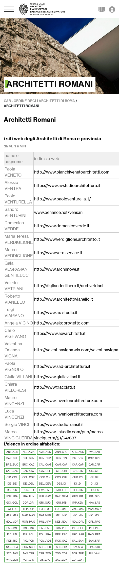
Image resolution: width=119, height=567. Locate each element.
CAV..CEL (45, 471)
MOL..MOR (12, 521)
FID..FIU (94, 490)
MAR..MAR (12, 515)
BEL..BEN (28, 458)
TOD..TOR (61, 553)
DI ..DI (77, 483)
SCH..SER (45, 547)
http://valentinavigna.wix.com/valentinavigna (76, 349)
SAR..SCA (12, 547)
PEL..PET (78, 528)
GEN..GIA (77, 496)
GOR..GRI (28, 502)
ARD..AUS (78, 452)
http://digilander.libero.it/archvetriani (68, 285)
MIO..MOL (94, 515)
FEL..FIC (78, 490)
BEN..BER (45, 458)
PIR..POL (28, 534)
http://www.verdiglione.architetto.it (67, 239)
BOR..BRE (94, 458)
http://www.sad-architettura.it (62, 366)
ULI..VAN (94, 553)
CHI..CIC (78, 471)
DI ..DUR (12, 490)
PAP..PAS (44, 528)
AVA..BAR (94, 452)
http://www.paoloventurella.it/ (62, 198)
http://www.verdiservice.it (58, 252)
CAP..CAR (94, 464)
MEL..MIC (61, 515)
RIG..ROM (28, 540)
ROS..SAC (61, 540)
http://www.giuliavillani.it (57, 376)
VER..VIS (28, 559)
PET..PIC (94, 528)
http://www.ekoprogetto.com (62, 322)
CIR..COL (12, 477)
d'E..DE (94, 477)
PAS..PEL (61, 528)
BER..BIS (61, 458)
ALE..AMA (28, 452)
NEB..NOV (61, 521)
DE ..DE (11, 483)
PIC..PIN (12, 534)
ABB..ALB (11, 452)
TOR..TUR (78, 553)
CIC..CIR (94, 471)
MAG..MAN (77, 509)
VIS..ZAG (44, 559)
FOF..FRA (11, 496)
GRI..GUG (45, 502)
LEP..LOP (28, 509)
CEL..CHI (61, 471)
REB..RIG (12, 540)
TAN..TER (28, 553)
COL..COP (29, 477)
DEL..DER (45, 483)
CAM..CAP (61, 464)
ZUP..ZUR (78, 559)
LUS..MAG (61, 509)
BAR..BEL (12, 458)
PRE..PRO (61, 534)
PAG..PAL (11, 528)
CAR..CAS (12, 471)
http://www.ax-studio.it (55, 312)
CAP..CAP (78, 464)
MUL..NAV (45, 521)
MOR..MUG (28, 521)
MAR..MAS (28, 515)
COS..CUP (61, 477)
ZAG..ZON (61, 559)
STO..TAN (12, 553)
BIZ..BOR (77, 458)
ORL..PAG (94, 521)
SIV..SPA (78, 547)
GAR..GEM (61, 496)
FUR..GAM (45, 496)
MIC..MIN (77, 515)
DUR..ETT (28, 490)
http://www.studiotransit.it (59, 424)
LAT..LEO (12, 509)
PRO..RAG (78, 534)
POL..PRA (45, 534)
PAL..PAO (28, 528)
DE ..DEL (28, 483)
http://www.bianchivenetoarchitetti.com (71, 172)
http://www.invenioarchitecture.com (68, 400)
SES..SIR (61, 547)
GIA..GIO (94, 496)
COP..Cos (45, 477)
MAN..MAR (94, 509)
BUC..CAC (29, 464)
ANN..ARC (61, 452)
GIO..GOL (12, 502)
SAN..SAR (94, 540)
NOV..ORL (78, 521)
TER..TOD (45, 553)
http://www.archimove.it (57, 269)
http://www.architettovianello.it (63, 299)
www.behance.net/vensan (58, 212)
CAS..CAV (28, 471)
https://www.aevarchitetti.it (60, 333)
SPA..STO (94, 547)
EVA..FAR (44, 490)
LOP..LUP (45, 509)
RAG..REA (94, 534)
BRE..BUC (12, 464)
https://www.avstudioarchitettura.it (67, 185)
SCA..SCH (28, 547)
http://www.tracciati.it (54, 387)
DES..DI (61, 483)
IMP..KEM (78, 502)
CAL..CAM (45, 464)
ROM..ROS (44, 540)
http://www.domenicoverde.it (61, 225)
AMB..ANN (45, 452)
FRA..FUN (28, 496)
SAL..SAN (78, 540)
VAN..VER (12, 559)
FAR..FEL (61, 490)
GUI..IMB (61, 502)
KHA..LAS (94, 502)
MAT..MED (45, 515)
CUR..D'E (77, 477)
